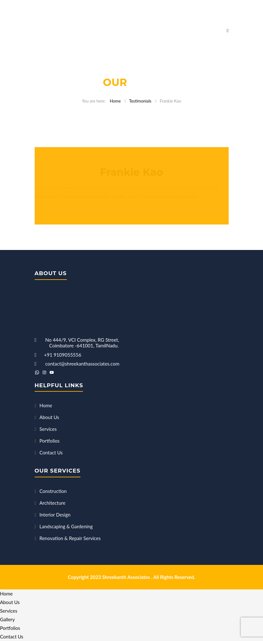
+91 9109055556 (62, 355)
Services (48, 429)
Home (115, 100)
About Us (49, 417)
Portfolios (49, 441)
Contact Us (51, 452)
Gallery (7, 619)
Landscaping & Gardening (66, 526)
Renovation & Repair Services (69, 538)
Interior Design (55, 514)
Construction (53, 491)
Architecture (52, 503)
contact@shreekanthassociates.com (82, 364)
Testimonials (140, 100)
